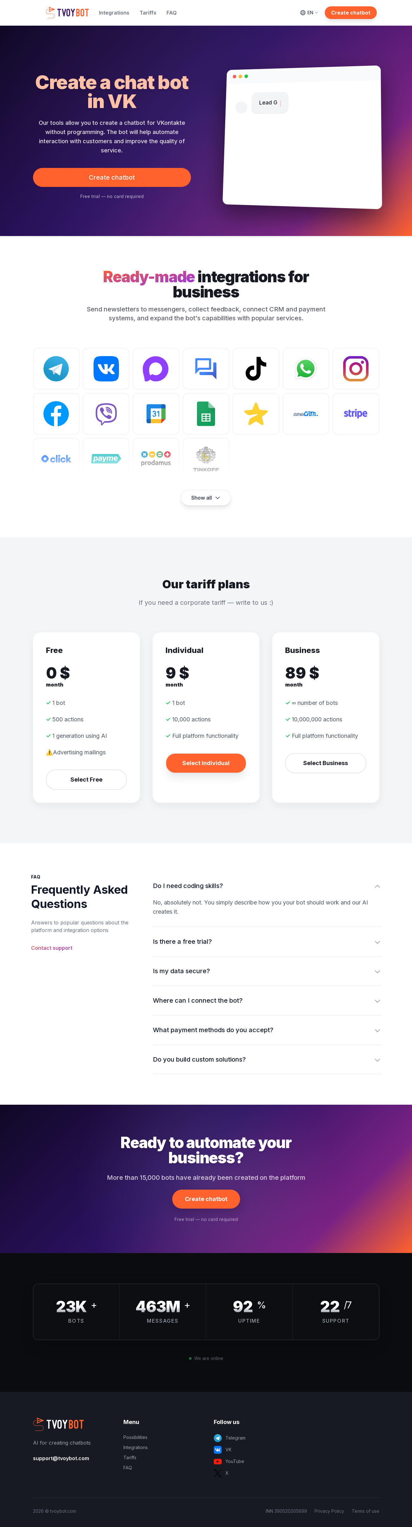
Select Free (86, 779)
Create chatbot (350, 13)
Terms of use (365, 1511)
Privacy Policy (329, 1511)
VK (223, 1450)
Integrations (114, 13)
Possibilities (135, 1437)
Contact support (51, 948)
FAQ (172, 13)
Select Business (325, 763)
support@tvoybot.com (61, 1458)
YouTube (229, 1462)
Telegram (229, 1438)
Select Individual (206, 763)
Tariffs (148, 13)
